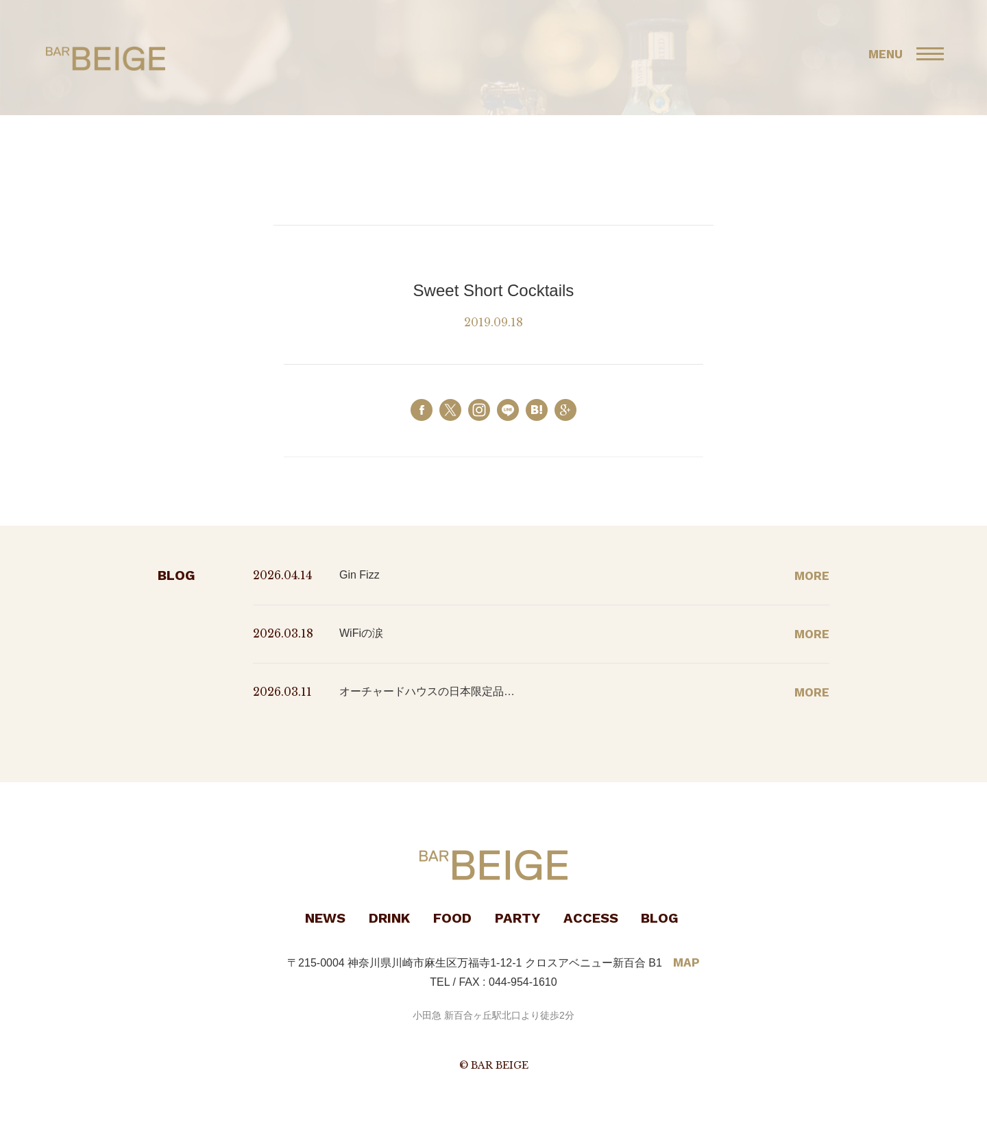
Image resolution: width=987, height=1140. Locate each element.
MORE (811, 576)
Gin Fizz (359, 575)
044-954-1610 (523, 982)
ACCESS (590, 918)
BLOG (660, 918)
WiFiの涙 (361, 633)
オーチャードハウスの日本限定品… (427, 691)
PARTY (517, 918)
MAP (686, 962)
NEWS (325, 918)
